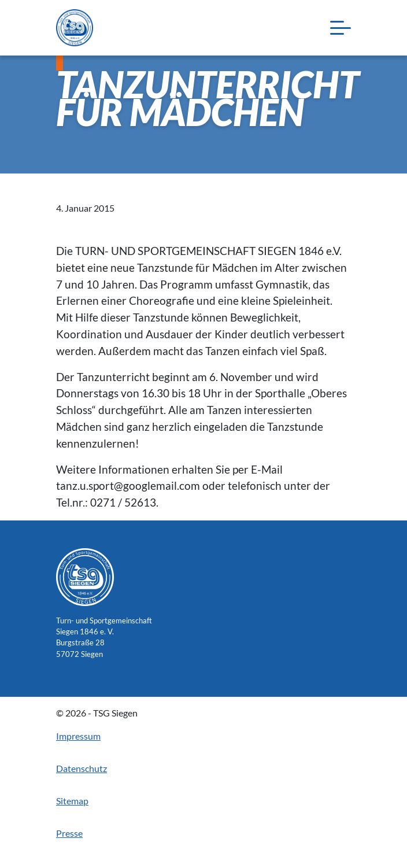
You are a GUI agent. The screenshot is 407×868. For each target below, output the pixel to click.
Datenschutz (81, 768)
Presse (69, 833)
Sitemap (72, 800)
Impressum (78, 735)
